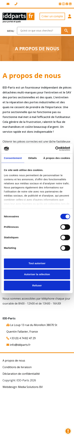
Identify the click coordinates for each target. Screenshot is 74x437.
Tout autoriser (37, 263)
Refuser (37, 285)
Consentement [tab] (13, 158)
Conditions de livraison (17, 367)
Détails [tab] (32, 158)
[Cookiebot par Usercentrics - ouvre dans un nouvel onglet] (55, 148)
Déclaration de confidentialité (21, 374)
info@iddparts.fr (18, 345)
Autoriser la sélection (37, 274)
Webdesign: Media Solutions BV (23, 387)
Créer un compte (52, 16)
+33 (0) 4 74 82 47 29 (21, 338)
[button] (69, 18)
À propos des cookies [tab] (56, 158)
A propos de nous (14, 360)
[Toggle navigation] (9, 30)
